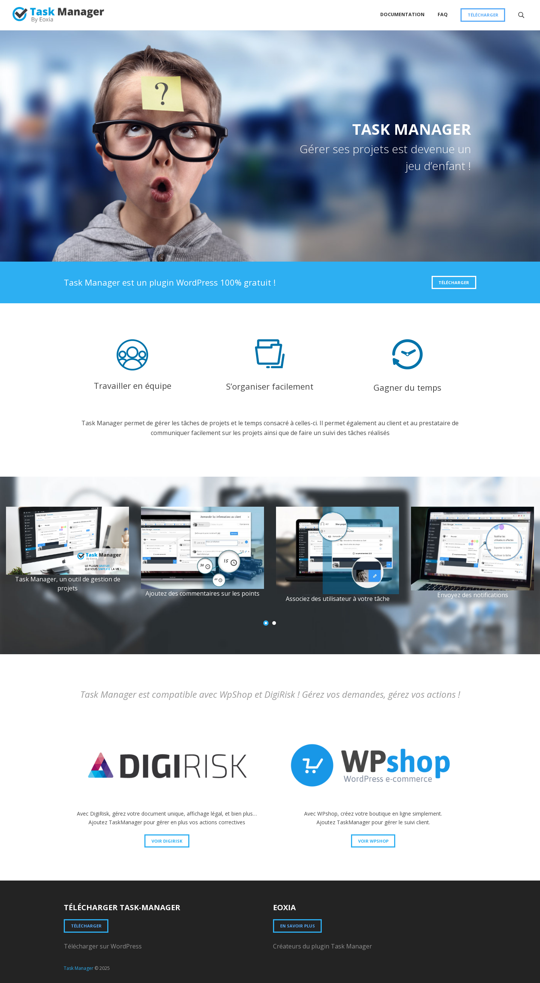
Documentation (402, 14)
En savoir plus (297, 926)
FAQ (443, 14)
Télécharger (483, 15)
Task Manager (78, 968)
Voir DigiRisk (167, 841)
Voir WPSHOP (373, 841)
